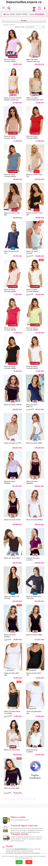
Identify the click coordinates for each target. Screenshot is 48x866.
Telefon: (37, 14)
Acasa (6, 14)
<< (6, 799)
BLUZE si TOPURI (21, 14)
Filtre (24, 21)
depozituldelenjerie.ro (22, 849)
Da (19, 862)
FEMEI (12, 14)
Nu (29, 862)
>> (34, 799)
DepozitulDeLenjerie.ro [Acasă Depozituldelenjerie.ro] (24, 2)
